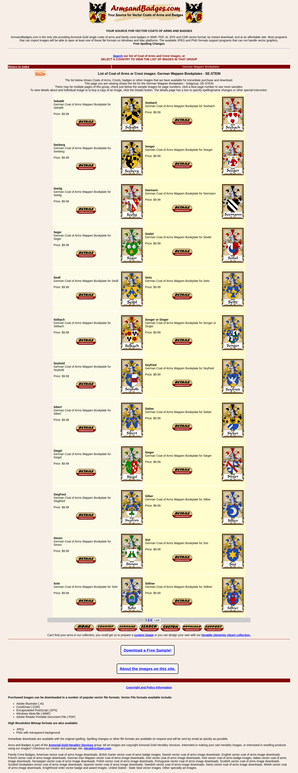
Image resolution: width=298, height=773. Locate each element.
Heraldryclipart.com (97, 748)
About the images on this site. (147, 669)
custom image (144, 635)
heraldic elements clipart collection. (226, 635)
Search (118, 56)
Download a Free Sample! (147, 650)
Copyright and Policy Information (149, 687)
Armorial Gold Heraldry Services (71, 745)
